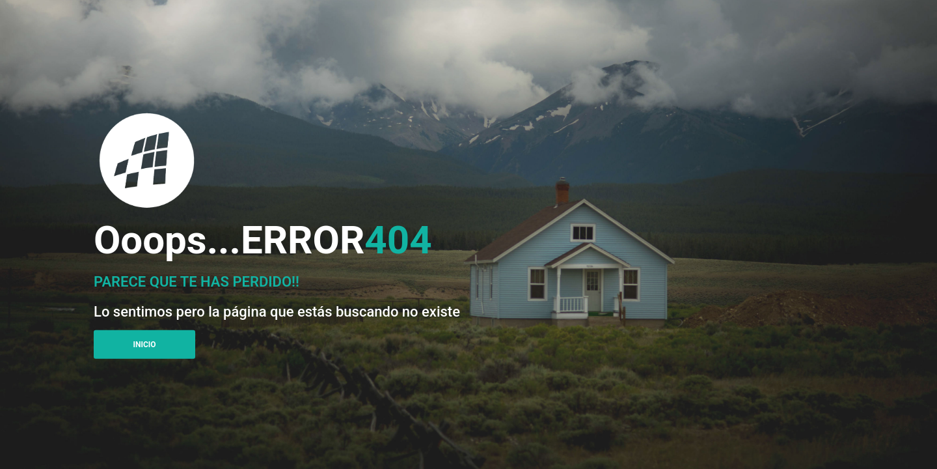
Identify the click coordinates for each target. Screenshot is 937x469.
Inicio (144, 344)
